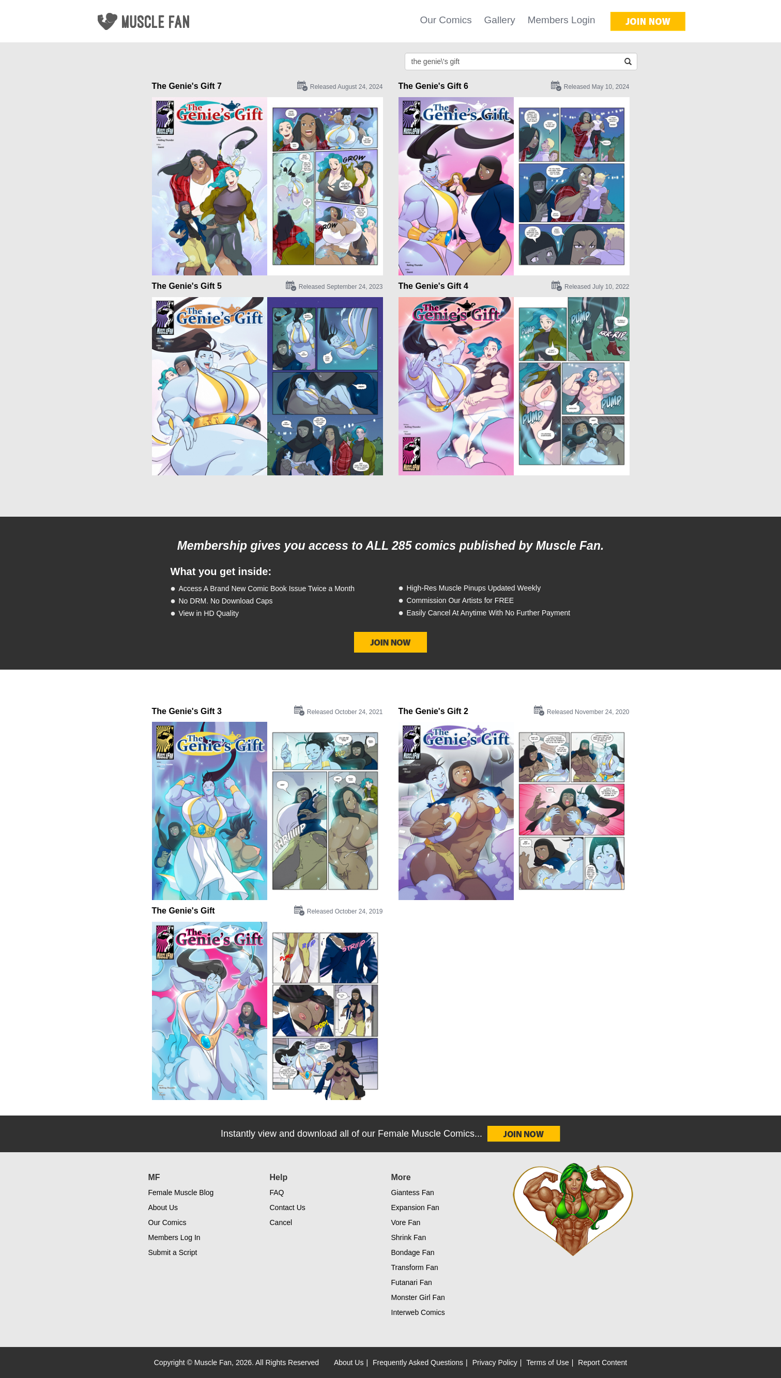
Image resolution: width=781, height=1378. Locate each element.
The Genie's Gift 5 (187, 286)
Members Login (561, 19)
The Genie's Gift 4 (433, 286)
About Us (163, 1207)
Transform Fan (414, 1267)
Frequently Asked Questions (418, 1362)
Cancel (281, 1222)
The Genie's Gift (183, 910)
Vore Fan (406, 1222)
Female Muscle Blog (181, 1192)
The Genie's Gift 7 (187, 86)
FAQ (277, 1192)
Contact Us (287, 1207)
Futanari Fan (411, 1282)
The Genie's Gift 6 (433, 86)
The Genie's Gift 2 (433, 711)
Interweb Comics (418, 1312)
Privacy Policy (494, 1362)
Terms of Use (547, 1362)
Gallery (499, 19)
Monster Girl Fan (418, 1297)
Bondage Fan (413, 1252)
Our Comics (445, 19)
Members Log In (174, 1237)
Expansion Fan (415, 1207)
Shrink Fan (408, 1237)
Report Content (602, 1362)
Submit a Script (172, 1252)
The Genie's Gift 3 (187, 711)
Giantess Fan (412, 1192)
